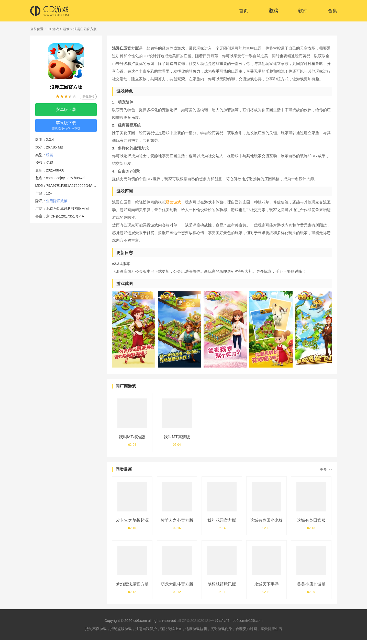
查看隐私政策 (57, 201)
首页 (243, 10)
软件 (302, 10)
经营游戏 (173, 202)
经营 (49, 155)
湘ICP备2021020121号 (195, 621)
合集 (332, 10)
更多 (326, 469)
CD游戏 (53, 29)
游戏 (273, 10)
